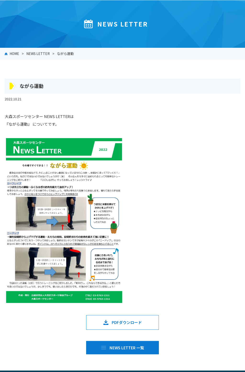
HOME (14, 53)
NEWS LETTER (38, 53)
